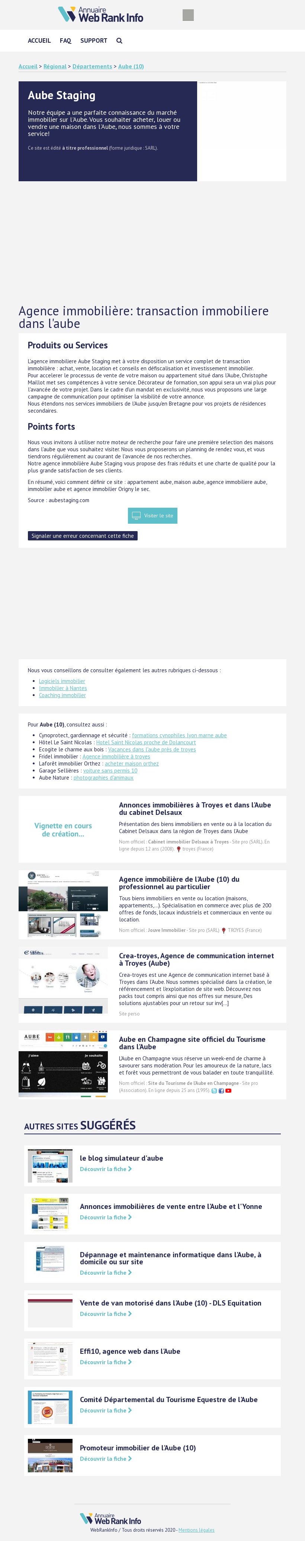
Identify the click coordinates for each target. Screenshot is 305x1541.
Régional (55, 66)
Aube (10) (131, 66)
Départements (92, 66)
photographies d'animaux (104, 777)
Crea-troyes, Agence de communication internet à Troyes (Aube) (196, 959)
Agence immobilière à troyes (116, 756)
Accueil (39, 40)
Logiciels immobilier (62, 681)
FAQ (65, 40)
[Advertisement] (152, 243)
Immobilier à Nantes (63, 688)
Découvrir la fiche (106, 1169)
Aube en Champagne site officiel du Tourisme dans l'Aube (192, 1042)
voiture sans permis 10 (110, 770)
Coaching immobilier (62, 695)
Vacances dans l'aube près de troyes (152, 749)
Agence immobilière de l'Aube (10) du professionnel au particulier (179, 882)
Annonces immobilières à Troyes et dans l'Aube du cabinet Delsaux (195, 808)
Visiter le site (158, 515)
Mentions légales (197, 1530)
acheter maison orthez (132, 763)
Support (93, 40)
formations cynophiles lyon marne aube (179, 735)
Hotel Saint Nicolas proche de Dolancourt (146, 742)
